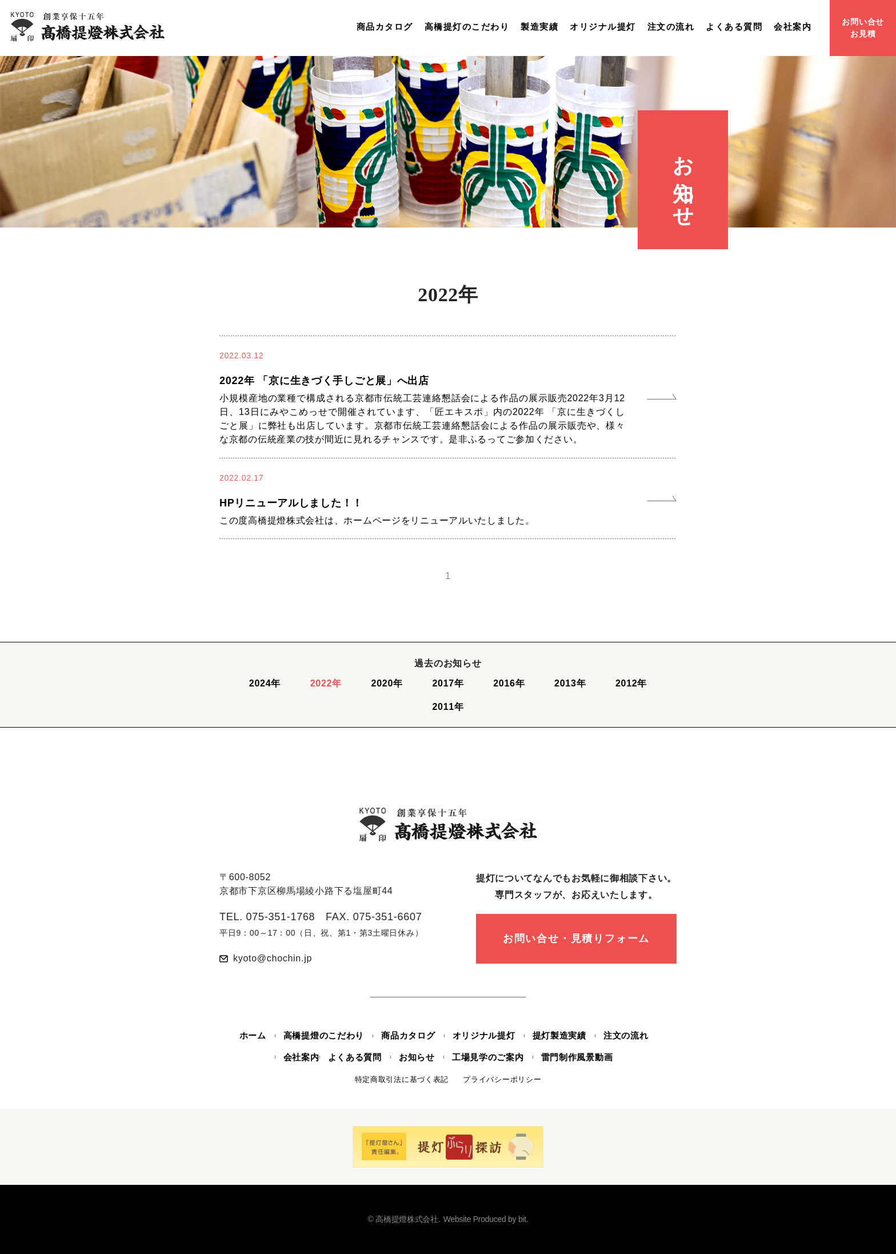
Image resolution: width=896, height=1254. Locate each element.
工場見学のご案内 (488, 1057)
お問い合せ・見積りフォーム (576, 938)
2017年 (447, 683)
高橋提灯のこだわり (467, 26)
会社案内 (792, 26)
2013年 (570, 683)
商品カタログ (385, 26)
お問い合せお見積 (863, 27)
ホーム (252, 1035)
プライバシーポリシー (502, 1079)
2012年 (631, 683)
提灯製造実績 (559, 1035)
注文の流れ (671, 26)
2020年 (387, 683)
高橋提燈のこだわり (323, 1035)
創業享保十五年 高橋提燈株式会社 (87, 26)
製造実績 (539, 26)
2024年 (265, 683)
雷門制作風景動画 (577, 1057)
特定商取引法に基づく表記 (402, 1079)
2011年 (447, 707)
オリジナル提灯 (603, 26)
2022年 (326, 683)
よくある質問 (734, 26)
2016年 (509, 683)
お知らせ (417, 1057)
